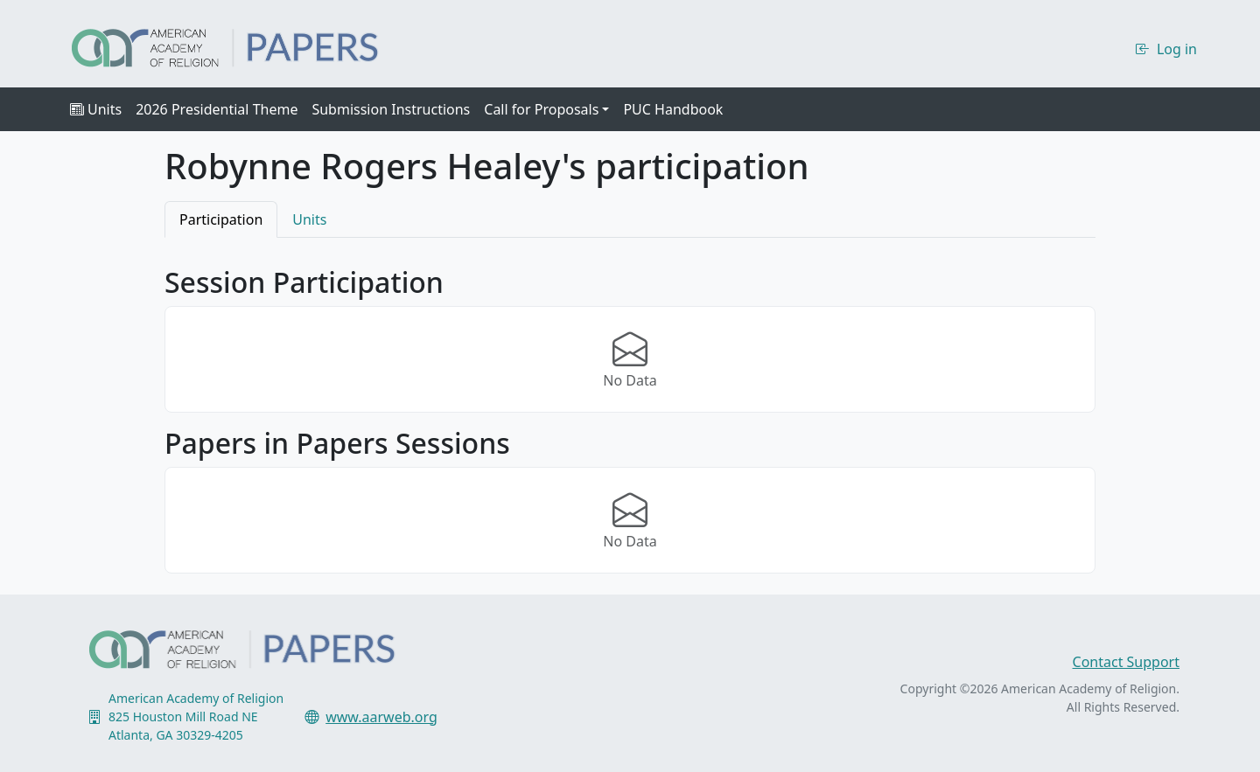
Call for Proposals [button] (541, 109)
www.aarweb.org (382, 717)
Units (96, 109)
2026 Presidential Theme (217, 109)
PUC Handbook (673, 109)
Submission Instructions (391, 109)
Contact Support (1126, 661)
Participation (220, 219)
